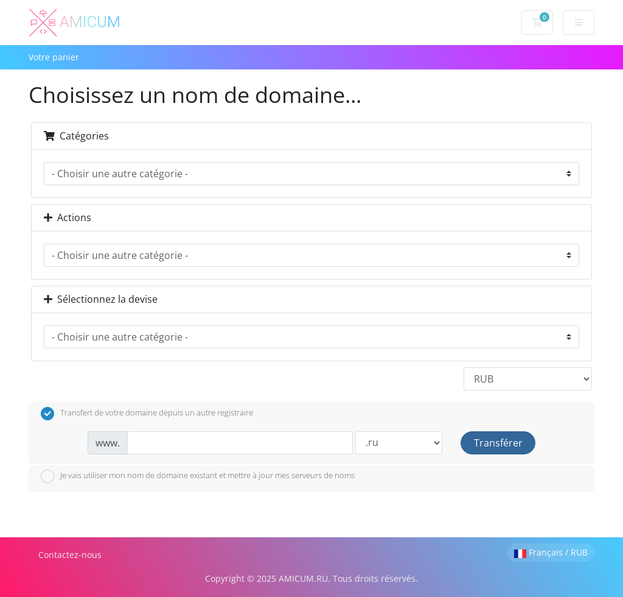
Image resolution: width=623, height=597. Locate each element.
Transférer (498, 443)
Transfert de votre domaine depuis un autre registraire (147, 413)
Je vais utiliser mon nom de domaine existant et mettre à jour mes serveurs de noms (198, 476)
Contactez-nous (70, 554)
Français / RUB (551, 552)
